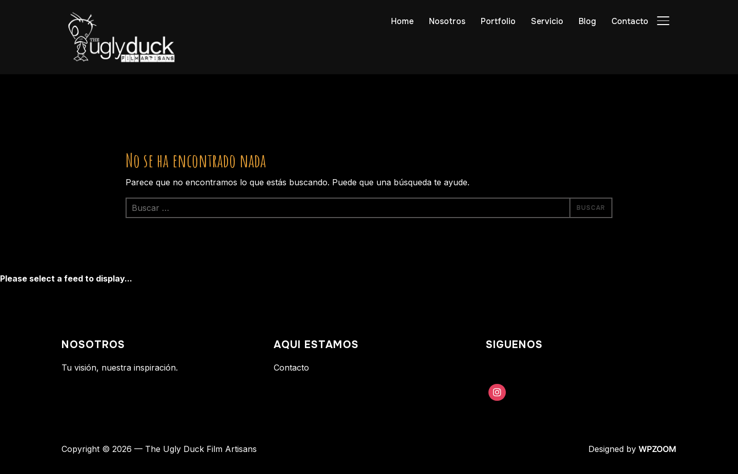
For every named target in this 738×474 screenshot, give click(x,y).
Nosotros (447, 21)
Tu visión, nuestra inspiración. (119, 367)
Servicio (547, 21)
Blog (587, 21)
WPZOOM (657, 449)
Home (402, 21)
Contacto (629, 21)
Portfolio (498, 21)
